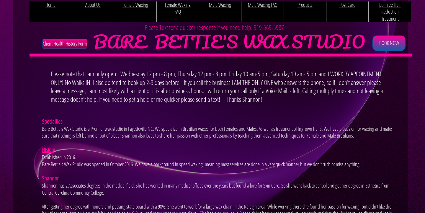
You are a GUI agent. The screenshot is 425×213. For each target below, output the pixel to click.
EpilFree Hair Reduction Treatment (390, 11)
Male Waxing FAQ (262, 4)
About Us (93, 4)
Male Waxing (220, 4)
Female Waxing (135, 4)
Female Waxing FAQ (178, 8)
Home (50, 4)
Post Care (347, 4)
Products (305, 4)
